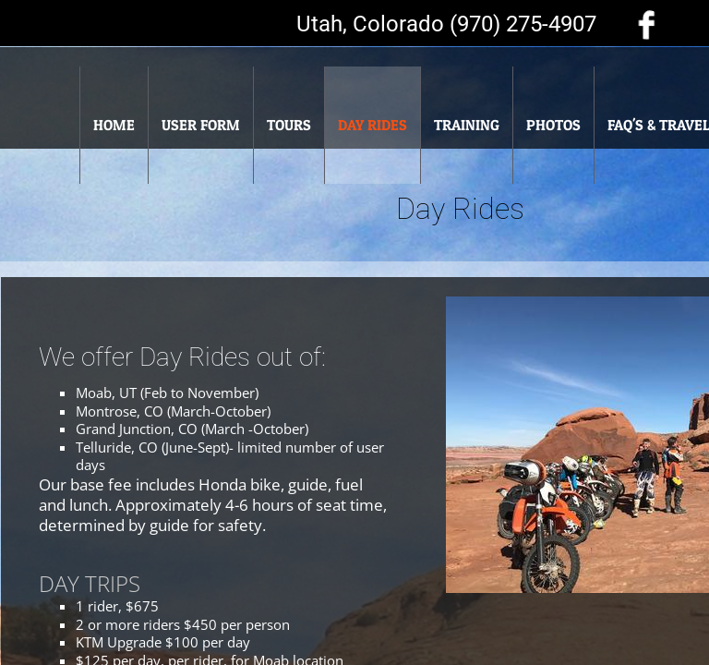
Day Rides (372, 124)
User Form (201, 124)
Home (114, 124)
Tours (289, 124)
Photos (553, 124)
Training (466, 124)
